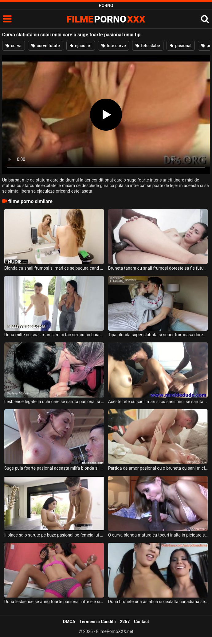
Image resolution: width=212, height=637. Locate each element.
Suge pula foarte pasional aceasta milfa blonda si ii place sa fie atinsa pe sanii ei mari (54, 468)
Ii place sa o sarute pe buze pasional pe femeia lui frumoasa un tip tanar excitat (54, 535)
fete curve (113, 45)
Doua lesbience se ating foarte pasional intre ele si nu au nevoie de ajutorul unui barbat (54, 601)
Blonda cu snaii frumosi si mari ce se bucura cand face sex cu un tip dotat (54, 268)
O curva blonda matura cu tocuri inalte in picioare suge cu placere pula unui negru (158, 535)
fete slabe (147, 45)
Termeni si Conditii (97, 621)
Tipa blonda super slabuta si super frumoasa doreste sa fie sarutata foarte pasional (158, 334)
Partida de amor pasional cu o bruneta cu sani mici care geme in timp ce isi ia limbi (158, 468)
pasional (181, 45)
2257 (125, 621)
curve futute (45, 45)
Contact (141, 621)
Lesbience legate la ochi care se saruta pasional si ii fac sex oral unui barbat (54, 401)
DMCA (69, 621)
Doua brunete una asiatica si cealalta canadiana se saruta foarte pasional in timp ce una (158, 601)
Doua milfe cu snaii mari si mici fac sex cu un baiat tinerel (54, 334)
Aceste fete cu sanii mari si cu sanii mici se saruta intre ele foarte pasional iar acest (158, 401)
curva (14, 45)
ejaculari (81, 45)
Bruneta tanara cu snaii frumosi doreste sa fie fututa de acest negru (158, 268)
